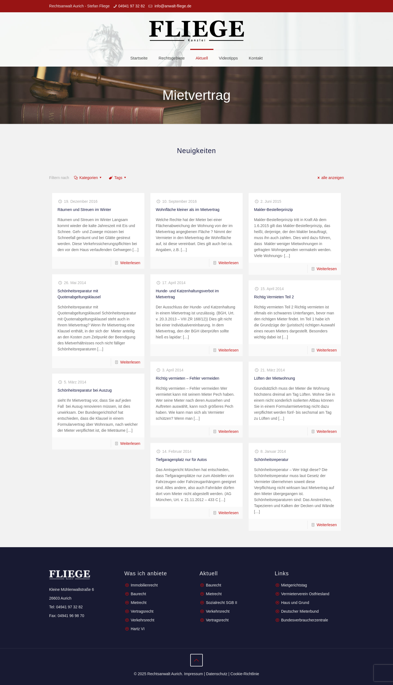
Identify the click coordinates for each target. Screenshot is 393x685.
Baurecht (138, 594)
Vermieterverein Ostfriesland (305, 594)
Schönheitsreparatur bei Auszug (85, 390)
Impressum (193, 674)
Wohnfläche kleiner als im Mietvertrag (187, 209)
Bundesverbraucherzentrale (304, 620)
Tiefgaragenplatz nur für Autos (181, 459)
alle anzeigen (330, 177)
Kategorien (88, 177)
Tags (118, 177)
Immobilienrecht (144, 585)
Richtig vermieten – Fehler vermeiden (187, 378)
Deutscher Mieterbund (300, 611)
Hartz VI (138, 629)
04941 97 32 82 (131, 6)
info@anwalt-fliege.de (172, 6)
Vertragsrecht (141, 611)
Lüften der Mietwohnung (274, 378)
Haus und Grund (295, 602)
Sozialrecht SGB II (221, 602)
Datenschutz (216, 674)
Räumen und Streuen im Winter (84, 209)
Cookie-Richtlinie (244, 674)
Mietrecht (139, 602)
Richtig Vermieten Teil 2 (274, 297)
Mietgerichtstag (294, 585)
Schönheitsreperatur (271, 459)
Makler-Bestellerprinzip (273, 209)
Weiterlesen (130, 263)
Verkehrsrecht (142, 620)
